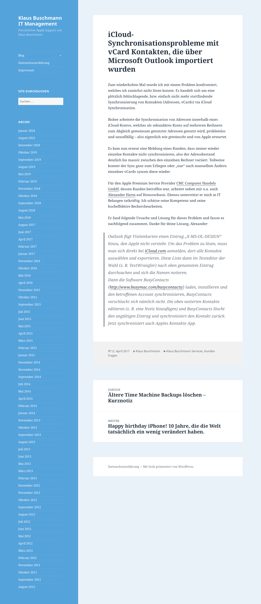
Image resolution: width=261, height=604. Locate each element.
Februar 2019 (27, 181)
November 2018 (29, 189)
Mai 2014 (24, 391)
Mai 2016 (24, 275)
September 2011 (29, 580)
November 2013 (29, 420)
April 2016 (25, 283)
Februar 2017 (27, 247)
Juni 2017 (24, 232)
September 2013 (29, 435)
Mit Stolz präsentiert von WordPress (168, 467)
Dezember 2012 (29, 485)
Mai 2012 (24, 536)
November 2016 (29, 261)
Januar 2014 (26, 413)
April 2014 (25, 399)
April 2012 (25, 543)
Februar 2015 (27, 348)
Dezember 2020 (29, 145)
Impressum (26, 70)
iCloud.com (155, 250)
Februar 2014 (27, 406)
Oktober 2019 (27, 152)
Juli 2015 (24, 312)
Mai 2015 (24, 326)
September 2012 (29, 507)
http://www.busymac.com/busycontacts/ (146, 287)
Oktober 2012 (27, 500)
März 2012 (25, 551)
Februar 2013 (27, 478)
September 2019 (29, 160)
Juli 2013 (24, 449)
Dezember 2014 (29, 362)
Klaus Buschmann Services (184, 351)
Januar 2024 (26, 131)
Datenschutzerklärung (33, 63)
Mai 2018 (24, 218)
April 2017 (25, 239)
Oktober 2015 (27, 297)
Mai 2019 (24, 174)
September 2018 (29, 203)
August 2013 (26, 442)
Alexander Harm (122, 194)
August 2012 (26, 514)
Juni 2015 (24, 319)
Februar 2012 (27, 558)
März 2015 (25, 341)
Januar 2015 (26, 355)
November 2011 (29, 565)
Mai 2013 (24, 464)
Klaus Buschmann (148, 351)
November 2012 (29, 493)
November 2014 (29, 370)
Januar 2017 (26, 254)
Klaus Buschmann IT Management (40, 20)
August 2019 (26, 167)
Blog (21, 55)
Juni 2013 (24, 456)
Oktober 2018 (27, 196)
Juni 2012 (24, 529)
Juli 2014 (24, 384)
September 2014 (29, 377)
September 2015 (29, 304)
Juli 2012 (24, 522)
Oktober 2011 (27, 572)
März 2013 (25, 471)
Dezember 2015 (29, 290)
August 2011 (26, 587)
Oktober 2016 (27, 268)
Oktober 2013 (27, 428)
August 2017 (26, 225)
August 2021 (26, 138)
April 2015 (25, 333)
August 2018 (26, 210)
